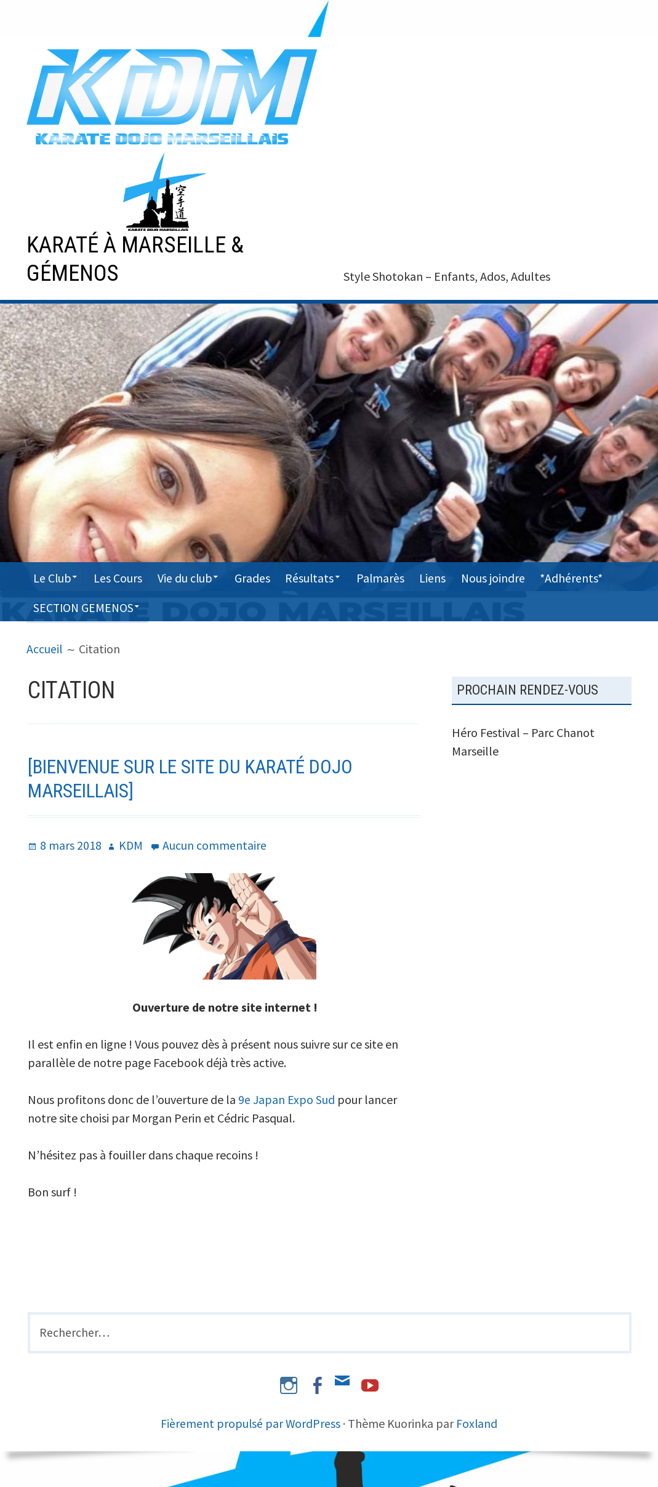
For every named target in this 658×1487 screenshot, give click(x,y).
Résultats (323, 576)
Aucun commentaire (215, 844)
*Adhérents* (65, 605)
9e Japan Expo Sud (286, 1098)
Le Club (53, 576)
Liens (452, 576)
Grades (263, 576)
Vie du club (192, 576)
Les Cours (122, 576)
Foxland (478, 1422)
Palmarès (398, 576)
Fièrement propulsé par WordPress (250, 1422)
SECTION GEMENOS (165, 605)
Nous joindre (515, 576)
